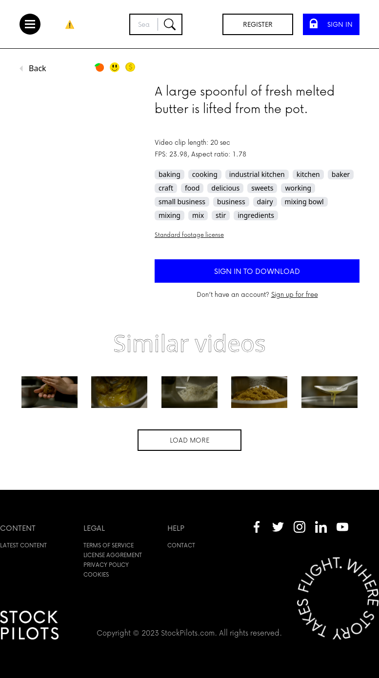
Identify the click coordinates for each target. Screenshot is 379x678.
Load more (189, 440)
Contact (181, 545)
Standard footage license (189, 234)
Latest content (23, 545)
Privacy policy (106, 564)
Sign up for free (294, 294)
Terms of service (108, 545)
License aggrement (112, 555)
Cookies (96, 574)
